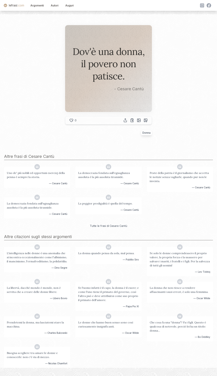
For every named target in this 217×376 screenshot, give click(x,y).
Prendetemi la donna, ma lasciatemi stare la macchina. (35, 324)
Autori (54, 5)
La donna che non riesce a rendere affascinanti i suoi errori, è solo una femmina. (179, 290)
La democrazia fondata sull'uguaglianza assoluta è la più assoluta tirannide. (32, 205)
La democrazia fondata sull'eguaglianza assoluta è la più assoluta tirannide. (104, 175)
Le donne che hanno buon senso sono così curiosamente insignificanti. (105, 324)
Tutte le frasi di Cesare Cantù (108, 226)
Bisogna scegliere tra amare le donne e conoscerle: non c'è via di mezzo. (32, 355)
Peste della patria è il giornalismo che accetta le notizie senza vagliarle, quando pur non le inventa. (179, 177)
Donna (146, 132)
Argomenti (37, 5)
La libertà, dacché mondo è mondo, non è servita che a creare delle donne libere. (34, 290)
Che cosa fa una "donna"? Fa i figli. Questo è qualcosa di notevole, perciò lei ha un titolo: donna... (178, 326)
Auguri (69, 5)
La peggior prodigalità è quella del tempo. (105, 203)
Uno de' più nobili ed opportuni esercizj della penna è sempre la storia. (36, 175)
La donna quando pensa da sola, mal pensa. (106, 253)
